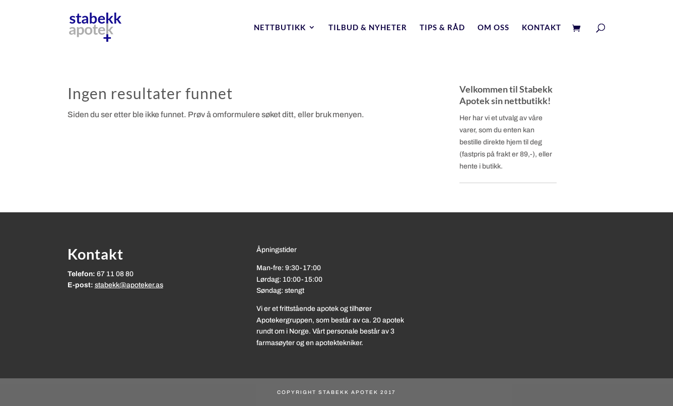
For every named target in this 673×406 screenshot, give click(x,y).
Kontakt (541, 28)
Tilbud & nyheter (367, 28)
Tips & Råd (442, 28)
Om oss (493, 28)
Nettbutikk (280, 28)
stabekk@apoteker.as (129, 285)
